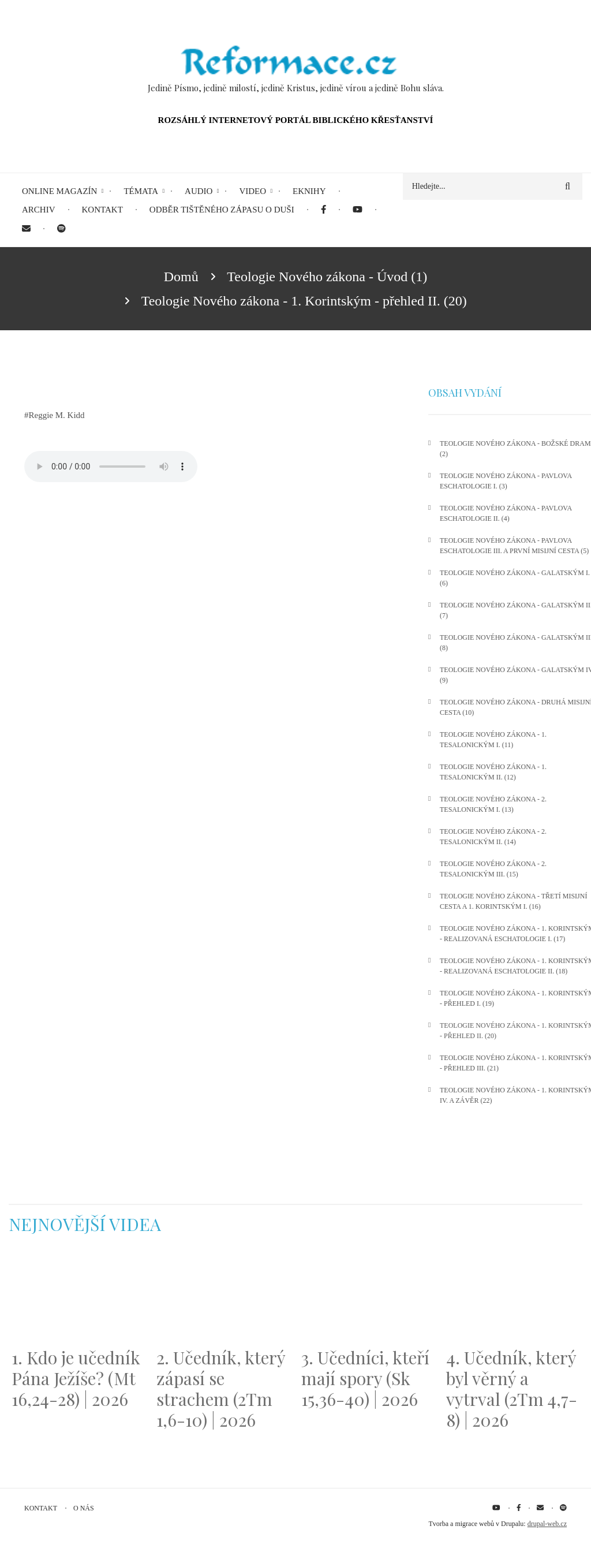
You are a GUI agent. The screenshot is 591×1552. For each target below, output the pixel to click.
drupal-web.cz (547, 1524)
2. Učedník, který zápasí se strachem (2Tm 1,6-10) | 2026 (220, 1388)
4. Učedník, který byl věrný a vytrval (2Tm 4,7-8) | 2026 (511, 1388)
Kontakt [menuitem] (102, 209)
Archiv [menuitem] (38, 209)
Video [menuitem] (252, 191)
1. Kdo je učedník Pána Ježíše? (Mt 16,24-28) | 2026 (76, 1378)
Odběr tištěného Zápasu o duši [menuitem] (221, 209)
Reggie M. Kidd (57, 415)
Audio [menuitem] (198, 191)
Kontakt (40, 1508)
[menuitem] (323, 209)
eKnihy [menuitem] (309, 191)
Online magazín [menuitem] (59, 191)
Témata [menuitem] (141, 191)
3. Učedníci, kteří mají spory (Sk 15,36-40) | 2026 (365, 1378)
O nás (83, 1508)
